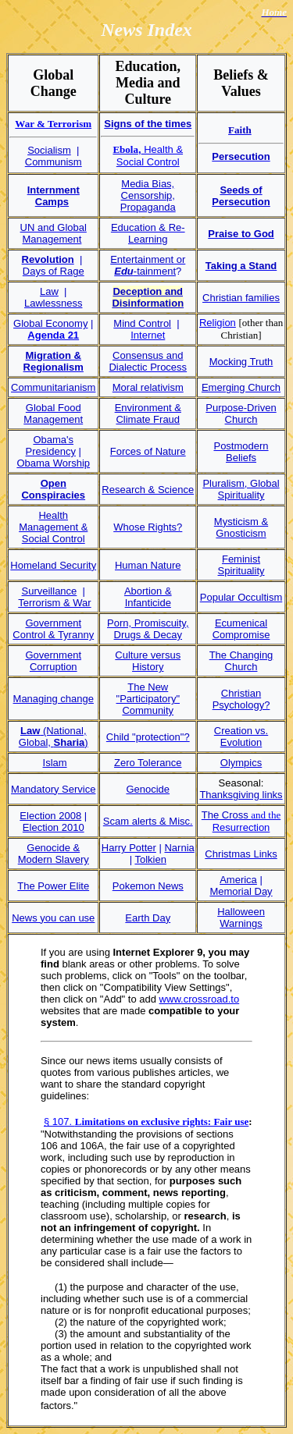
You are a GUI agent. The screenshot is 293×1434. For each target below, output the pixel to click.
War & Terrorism (53, 124)
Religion (217, 322)
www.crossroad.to (199, 999)
